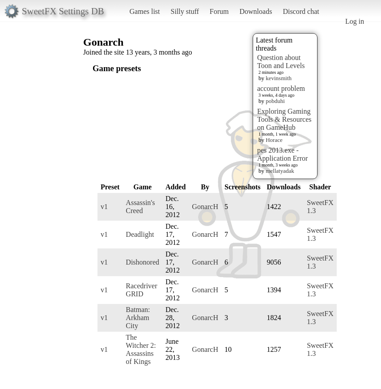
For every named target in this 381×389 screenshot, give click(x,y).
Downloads (255, 11)
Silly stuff (185, 11)
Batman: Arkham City (138, 317)
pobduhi (275, 101)
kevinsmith (279, 78)
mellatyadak (280, 170)
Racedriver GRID (141, 290)
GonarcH (205, 206)
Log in (354, 21)
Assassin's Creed (140, 206)
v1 (104, 206)
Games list (145, 11)
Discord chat (301, 11)
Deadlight (140, 234)
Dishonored (142, 262)
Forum (219, 11)
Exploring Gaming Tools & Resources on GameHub (284, 119)
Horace (274, 140)
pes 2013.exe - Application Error (282, 154)
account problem (281, 88)
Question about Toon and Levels (281, 61)
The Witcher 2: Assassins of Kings (141, 349)
